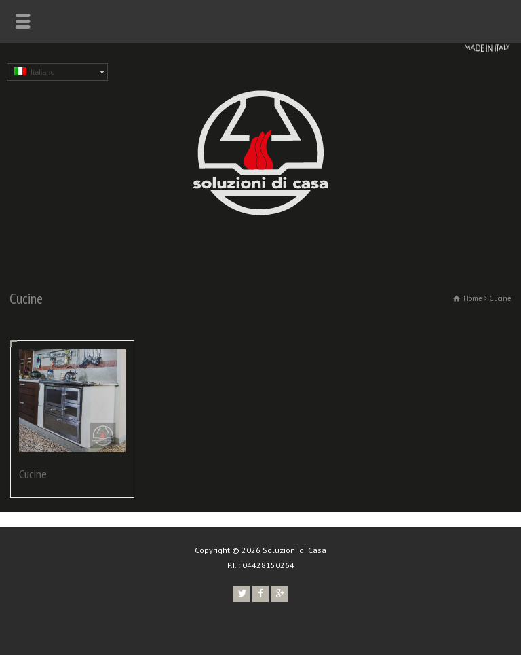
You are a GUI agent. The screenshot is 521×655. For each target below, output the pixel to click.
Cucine (33, 474)
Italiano (34, 71)
